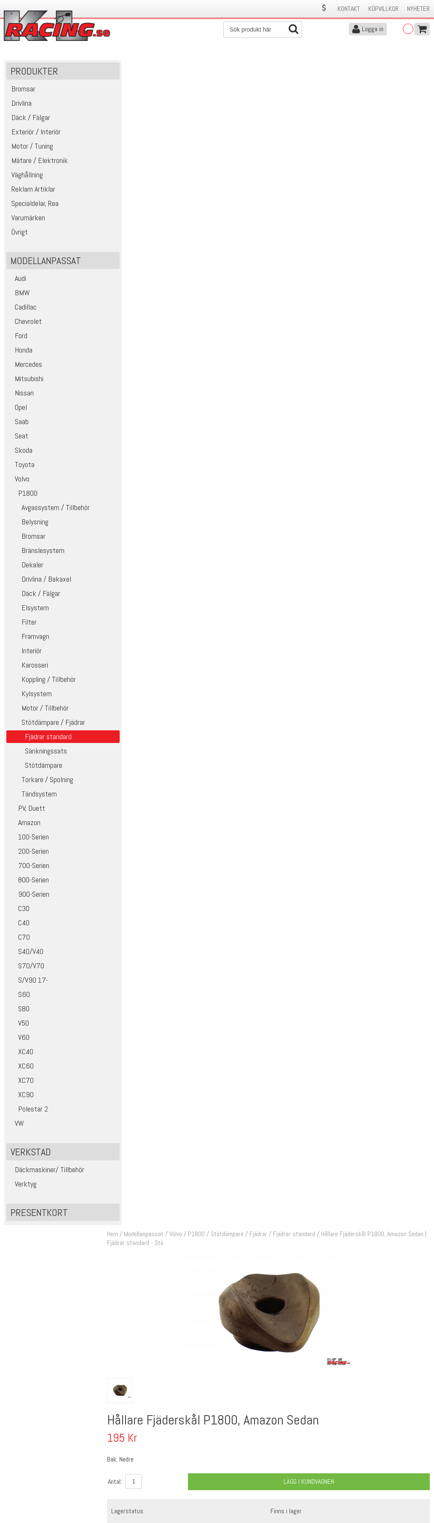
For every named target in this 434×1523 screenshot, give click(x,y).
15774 (133, 576)
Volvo (18, 481)
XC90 (21, 1096)
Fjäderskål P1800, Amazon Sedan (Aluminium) (254, 576)
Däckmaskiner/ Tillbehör (46, 1171)
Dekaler (25, 567)
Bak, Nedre (210, 585)
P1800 (23, 495)
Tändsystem (32, 796)
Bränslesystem (36, 552)
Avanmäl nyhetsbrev (29, 1497)
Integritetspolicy (131, 1488)
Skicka (419, 1393)
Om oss (230, 1453)
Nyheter (418, 8)
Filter (22, 624)
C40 (18, 925)
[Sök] (262, 29)
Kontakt (349, 8)
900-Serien (28, 896)
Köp (419, 580)
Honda (20, 352)
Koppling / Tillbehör (42, 681)
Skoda (20, 452)
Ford (17, 337)
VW (16, 1125)
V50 (18, 1025)
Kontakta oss (127, 1453)
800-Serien (28, 882)
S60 (19, 996)
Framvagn (28, 638)
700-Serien (28, 867)
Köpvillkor (383, 8)
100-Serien (28, 839)
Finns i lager (289, 343)
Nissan (21, 395)
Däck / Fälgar (34, 595)
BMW (19, 294)
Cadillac (22, 309)
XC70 (21, 1082)
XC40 (20, 1053)
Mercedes (25, 366)
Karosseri (28, 667)
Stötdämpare (35, 767)
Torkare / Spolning (40, 781)
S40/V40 (25, 953)
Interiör (25, 652)
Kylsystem (30, 695)
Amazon (24, 824)
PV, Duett (26, 810)
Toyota (21, 466)
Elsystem (28, 610)
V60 (18, 1039)
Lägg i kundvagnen (311, 314)
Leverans (121, 1471)
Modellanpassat (149, 66)
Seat (18, 438)
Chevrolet (25, 323)
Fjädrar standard (300, 66)
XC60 (21, 1068)
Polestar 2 (28, 1111)
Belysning (28, 524)
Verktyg (22, 1186)
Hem (118, 66)
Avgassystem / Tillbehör (49, 509)
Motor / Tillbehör (38, 710)
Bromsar (27, 538)
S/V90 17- (28, 982)
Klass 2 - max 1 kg (297, 358)
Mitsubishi (25, 380)
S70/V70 (26, 968)
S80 (18, 1010)
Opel (17, 409)
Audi (17, 280)
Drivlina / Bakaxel (39, 581)
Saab (18, 423)
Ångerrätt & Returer (135, 1479)
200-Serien (28, 853)
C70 (19, 939)
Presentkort (39, 1214)
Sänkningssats (37, 753)
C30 (18, 910)
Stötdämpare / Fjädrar (46, 724)
